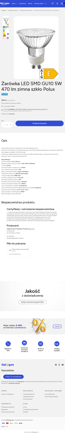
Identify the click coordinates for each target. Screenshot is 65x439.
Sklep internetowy (30, 432)
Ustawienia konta (28, 396)
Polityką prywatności (14, 383)
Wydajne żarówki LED (13, 10)
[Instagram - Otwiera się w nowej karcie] (59, 365)
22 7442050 (10, 236)
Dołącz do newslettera (13, 377)
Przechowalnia (27, 399)
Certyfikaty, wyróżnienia (30, 409)
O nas (25, 407)
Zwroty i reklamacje (7, 394)
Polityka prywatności (7, 407)
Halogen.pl (3, 10)
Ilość (2, 121)
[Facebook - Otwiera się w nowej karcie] (56, 365)
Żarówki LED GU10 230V (26, 10)
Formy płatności (50, 394)
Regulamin (21, 381)
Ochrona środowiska (7, 412)
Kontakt (25, 412)
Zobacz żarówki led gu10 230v (32, 302)
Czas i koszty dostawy (51, 396)
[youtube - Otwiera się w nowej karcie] (63, 365)
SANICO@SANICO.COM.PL (15, 238)
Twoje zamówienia (28, 394)
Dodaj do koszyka (40, 123)
